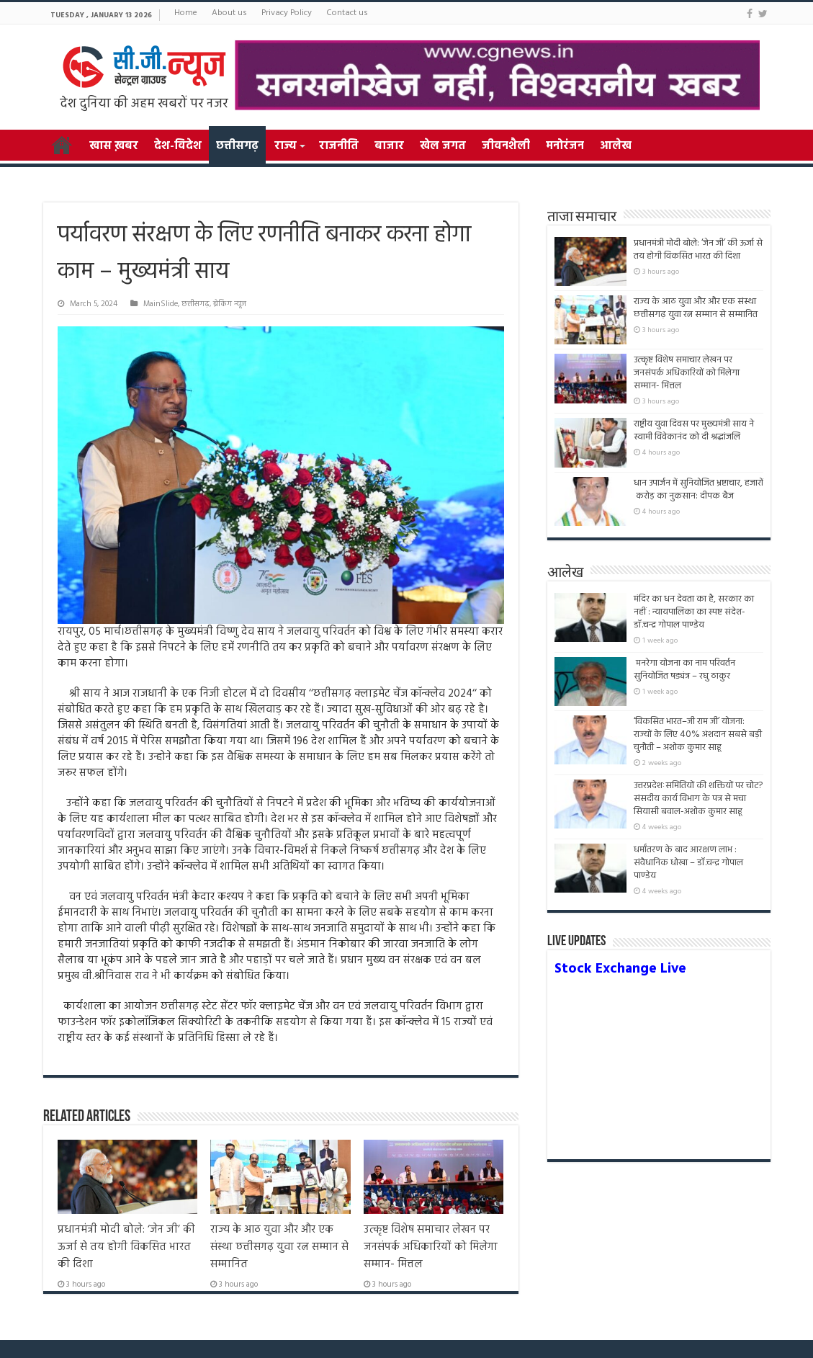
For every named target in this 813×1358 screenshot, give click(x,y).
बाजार (389, 146)
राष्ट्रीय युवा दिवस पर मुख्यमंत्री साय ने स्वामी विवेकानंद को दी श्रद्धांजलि (694, 430)
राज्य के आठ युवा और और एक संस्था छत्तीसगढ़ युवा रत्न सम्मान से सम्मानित (279, 1247)
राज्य (285, 146)
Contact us (347, 13)
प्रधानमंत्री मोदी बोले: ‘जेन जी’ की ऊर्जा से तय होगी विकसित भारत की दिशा (126, 1247)
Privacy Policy (286, 13)
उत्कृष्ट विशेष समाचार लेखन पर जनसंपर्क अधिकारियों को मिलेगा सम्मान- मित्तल (431, 1247)
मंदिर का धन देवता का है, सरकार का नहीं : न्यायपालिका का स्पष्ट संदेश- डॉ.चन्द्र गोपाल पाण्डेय (694, 612)
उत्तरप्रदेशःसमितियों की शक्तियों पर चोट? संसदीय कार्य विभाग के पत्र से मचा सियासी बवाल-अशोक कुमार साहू (698, 798)
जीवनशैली (506, 146)
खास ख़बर (113, 146)
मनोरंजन (565, 146)
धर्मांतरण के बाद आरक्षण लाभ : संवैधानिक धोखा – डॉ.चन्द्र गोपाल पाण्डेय (688, 862)
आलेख (616, 146)
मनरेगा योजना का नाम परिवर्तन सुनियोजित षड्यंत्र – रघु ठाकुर (684, 670)
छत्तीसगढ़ (237, 146)
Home (185, 13)
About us (229, 13)
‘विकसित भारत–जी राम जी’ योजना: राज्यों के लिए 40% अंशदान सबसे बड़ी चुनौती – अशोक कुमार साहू (698, 734)
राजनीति (339, 146)
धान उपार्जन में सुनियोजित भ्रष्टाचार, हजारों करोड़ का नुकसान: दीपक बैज (698, 489)
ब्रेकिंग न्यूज (229, 304)
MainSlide (160, 304)
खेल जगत (443, 146)
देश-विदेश (178, 146)
